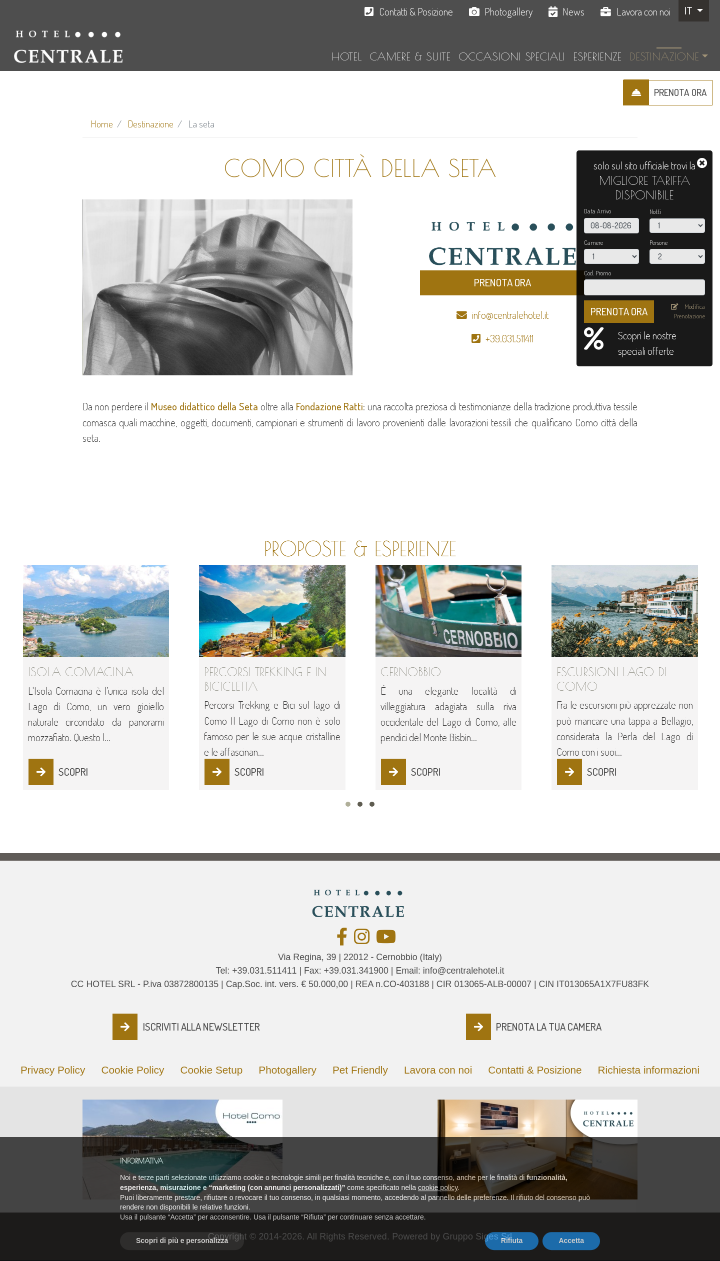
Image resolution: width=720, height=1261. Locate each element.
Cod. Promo (597, 273)
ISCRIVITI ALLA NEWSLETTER (201, 1026)
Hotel (347, 56)
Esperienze (597, 56)
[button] (348, 804)
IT (689, 10)
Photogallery (508, 11)
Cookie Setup (211, 1070)
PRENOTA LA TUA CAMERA (549, 1026)
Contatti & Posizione (416, 11)
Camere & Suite (410, 56)
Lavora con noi (643, 11)
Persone (659, 242)
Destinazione (664, 56)
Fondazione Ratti (330, 406)
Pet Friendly (360, 1070)
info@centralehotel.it (510, 314)
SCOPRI (73, 771)
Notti (655, 211)
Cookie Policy (132, 1070)
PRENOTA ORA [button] (502, 282)
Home (101, 123)
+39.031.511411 (510, 338)
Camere (593, 242)
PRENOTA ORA (680, 92)
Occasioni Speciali (511, 56)
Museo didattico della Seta (204, 406)
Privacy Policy (52, 1070)
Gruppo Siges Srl (477, 1237)
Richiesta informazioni (649, 1070)
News (573, 11)
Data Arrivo (597, 211)
